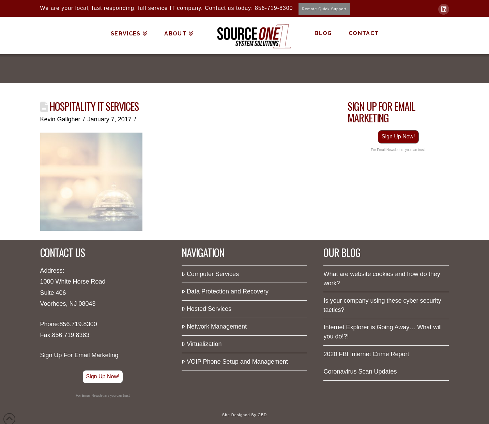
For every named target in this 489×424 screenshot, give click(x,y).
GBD (262, 415)
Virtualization (201, 343)
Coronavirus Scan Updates (360, 371)
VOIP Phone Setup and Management (235, 361)
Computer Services (210, 274)
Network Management (214, 326)
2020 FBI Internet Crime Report (366, 354)
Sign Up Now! (398, 136)
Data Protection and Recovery (225, 291)
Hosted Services (206, 308)
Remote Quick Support (324, 9)
